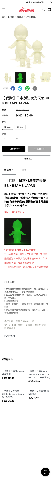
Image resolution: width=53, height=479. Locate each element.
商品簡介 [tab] (9, 170)
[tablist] (26, 171)
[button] (12, 88)
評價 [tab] (23, 170)
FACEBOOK (10, 336)
